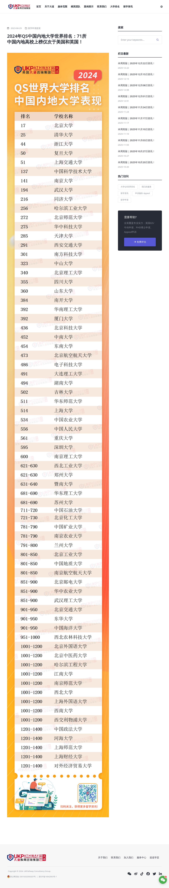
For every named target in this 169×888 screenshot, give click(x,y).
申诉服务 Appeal (142, 193)
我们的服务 (146, 186)
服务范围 (62, 6)
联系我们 (102, 6)
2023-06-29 (16, 28)
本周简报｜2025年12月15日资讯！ (136, 74)
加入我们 (128, 857)
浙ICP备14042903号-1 (48, 876)
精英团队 (75, 6)
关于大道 (49, 6)
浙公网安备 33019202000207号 (21, 876)
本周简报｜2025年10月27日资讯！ (136, 151)
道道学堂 (154, 857)
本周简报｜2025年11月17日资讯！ (136, 118)
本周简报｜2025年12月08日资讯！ (136, 85)
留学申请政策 (34, 28)
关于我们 (103, 857)
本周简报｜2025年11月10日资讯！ (136, 129)
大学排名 (115, 6)
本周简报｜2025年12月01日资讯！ (136, 96)
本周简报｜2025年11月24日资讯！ (136, 107)
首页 (38, 6)
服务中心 (141, 857)
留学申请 (124, 199)
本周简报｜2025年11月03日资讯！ (136, 140)
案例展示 (88, 6)
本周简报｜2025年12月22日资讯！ (136, 63)
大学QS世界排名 (128, 186)
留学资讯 (128, 6)
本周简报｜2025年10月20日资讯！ (136, 162)
